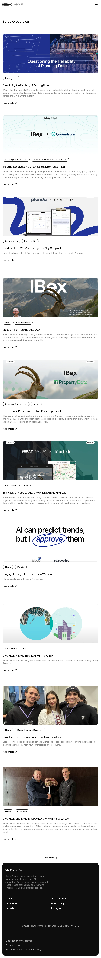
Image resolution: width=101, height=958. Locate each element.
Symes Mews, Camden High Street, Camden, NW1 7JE (50, 925)
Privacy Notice (13, 945)
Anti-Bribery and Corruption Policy (23, 949)
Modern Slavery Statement (19, 940)
